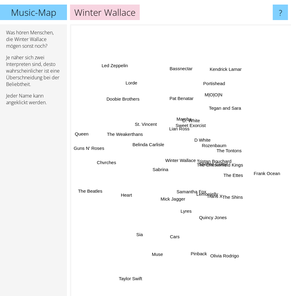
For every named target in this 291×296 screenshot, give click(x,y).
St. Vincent (146, 126)
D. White (191, 121)
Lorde (134, 86)
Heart (129, 194)
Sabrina (158, 169)
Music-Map (33, 12)
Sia (141, 230)
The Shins (233, 192)
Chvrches (111, 161)
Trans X (213, 196)
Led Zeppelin (116, 57)
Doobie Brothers (125, 100)
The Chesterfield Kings (218, 162)
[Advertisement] (33, 203)
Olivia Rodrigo (228, 252)
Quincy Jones (210, 208)
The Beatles (87, 194)
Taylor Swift (131, 271)
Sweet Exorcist (189, 126)
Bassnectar (181, 78)
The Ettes (233, 175)
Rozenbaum (213, 144)
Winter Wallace (180, 160)
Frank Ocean (255, 171)
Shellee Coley (217, 169)
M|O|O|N (210, 101)
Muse (163, 260)
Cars (179, 238)
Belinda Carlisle (151, 146)
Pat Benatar (183, 98)
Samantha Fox (192, 192)
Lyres (183, 205)
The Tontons (241, 144)
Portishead (216, 88)
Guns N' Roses (94, 147)
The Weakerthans (127, 135)
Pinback (197, 247)
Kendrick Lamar (220, 80)
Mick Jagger (171, 197)
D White (202, 142)
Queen (79, 130)
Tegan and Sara (224, 109)
